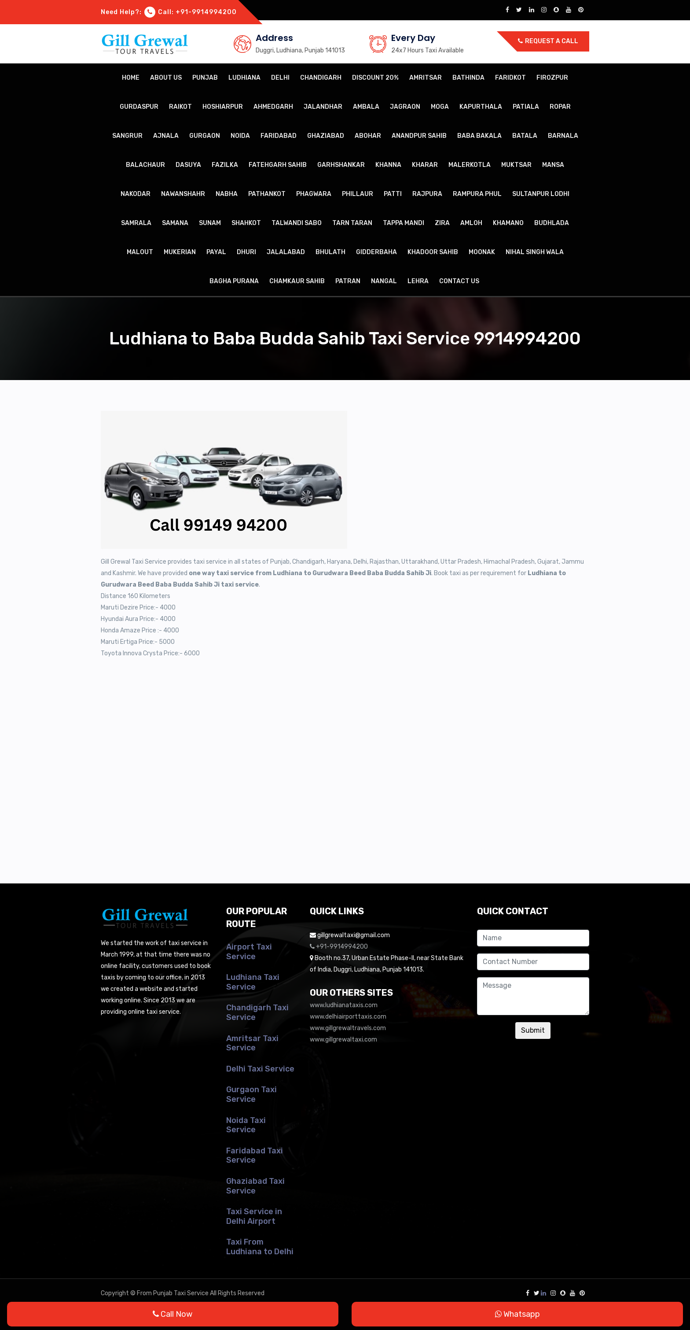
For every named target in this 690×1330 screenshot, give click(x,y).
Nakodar (135, 194)
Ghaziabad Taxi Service (255, 1186)
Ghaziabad (325, 136)
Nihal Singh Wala (535, 252)
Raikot (180, 107)
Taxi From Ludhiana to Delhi (260, 1246)
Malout (140, 252)
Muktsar (516, 165)
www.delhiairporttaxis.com (348, 1016)
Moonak (482, 252)
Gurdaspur (139, 107)
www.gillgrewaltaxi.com (343, 1039)
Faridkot (510, 77)
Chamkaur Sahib (297, 281)
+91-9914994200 (206, 12)
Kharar (425, 165)
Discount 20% (375, 77)
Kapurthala (480, 107)
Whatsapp (517, 1314)
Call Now (172, 1314)
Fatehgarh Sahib (278, 165)
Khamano (508, 223)
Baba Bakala (479, 136)
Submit (533, 1030)
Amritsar (425, 77)
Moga (440, 107)
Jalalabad (286, 252)
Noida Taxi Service (246, 1125)
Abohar (368, 136)
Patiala (526, 107)
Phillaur (357, 194)
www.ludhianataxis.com (344, 1005)
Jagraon (405, 107)
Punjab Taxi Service (181, 1293)
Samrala (136, 223)
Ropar (560, 107)
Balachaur (145, 165)
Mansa (553, 165)
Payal (216, 252)
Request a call (548, 41)
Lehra (418, 281)
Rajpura (427, 194)
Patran (347, 281)
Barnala (563, 136)
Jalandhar (323, 107)
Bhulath (330, 252)
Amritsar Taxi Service (252, 1043)
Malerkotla (469, 165)
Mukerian (180, 252)
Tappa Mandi (403, 223)
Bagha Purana (234, 281)
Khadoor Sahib (432, 252)
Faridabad (279, 136)
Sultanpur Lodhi (540, 194)
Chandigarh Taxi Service (257, 1012)
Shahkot (246, 223)
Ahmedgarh (273, 107)
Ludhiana (244, 77)
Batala (524, 136)
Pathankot (267, 194)
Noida (240, 136)
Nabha (227, 194)
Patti (393, 194)
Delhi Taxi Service (260, 1069)
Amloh (471, 223)
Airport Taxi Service (249, 951)
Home (130, 77)
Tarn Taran (352, 223)
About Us (166, 77)
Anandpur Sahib (419, 136)
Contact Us (459, 281)
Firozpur (552, 77)
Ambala (366, 107)
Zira (442, 223)
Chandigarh (320, 77)
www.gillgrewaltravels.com (348, 1028)
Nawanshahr (183, 194)
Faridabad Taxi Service (254, 1155)
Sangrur (127, 136)
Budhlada (551, 223)
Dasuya (188, 165)
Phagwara (313, 194)
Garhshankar (341, 165)
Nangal (384, 281)
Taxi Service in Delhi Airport (254, 1216)
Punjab (205, 77)
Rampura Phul (477, 194)
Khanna (388, 165)
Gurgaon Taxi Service (251, 1094)
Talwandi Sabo (297, 223)
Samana (175, 223)
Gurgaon (204, 136)
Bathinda (468, 77)
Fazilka (225, 165)
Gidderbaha (376, 252)
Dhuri (246, 252)
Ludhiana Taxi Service (252, 982)
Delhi (280, 77)
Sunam (210, 223)
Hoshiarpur (222, 107)
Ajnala (166, 136)
